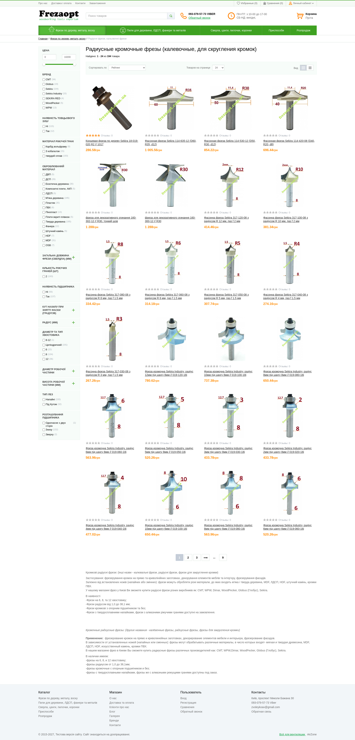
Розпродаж (45, 716)
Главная (43, 38)
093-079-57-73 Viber (202, 13)
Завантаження (97, 3)
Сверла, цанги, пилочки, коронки (58, 707)
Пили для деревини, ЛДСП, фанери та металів (67, 702)
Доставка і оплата (61, 3)
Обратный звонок (199, 17)
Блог (112, 711)
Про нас (43, 3)
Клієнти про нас (119, 707)
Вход (183, 698)
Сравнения (187, 707)
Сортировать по (98, 67)
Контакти (80, 3)
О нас (113, 698)
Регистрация (188, 702)
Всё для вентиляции (292, 734)
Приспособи (46, 711)
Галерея (114, 716)
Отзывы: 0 (107, 135)
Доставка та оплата (121, 702)
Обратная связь (261, 711)
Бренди (114, 720)
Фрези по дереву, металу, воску (68, 38)
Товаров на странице (198, 67)
